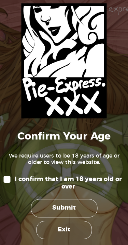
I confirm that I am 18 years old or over (68, 183)
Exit (64, 230)
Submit (64, 208)
